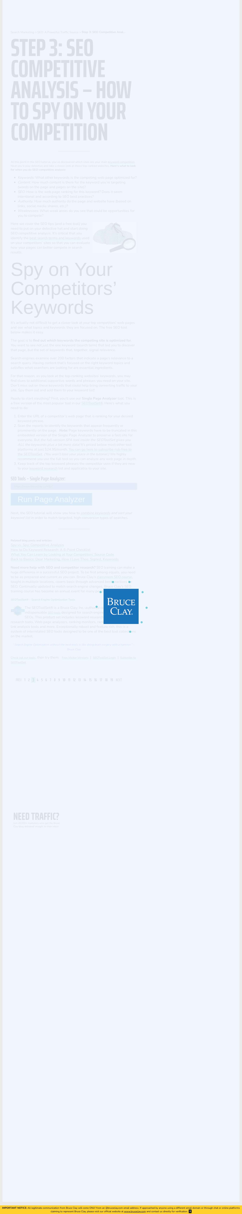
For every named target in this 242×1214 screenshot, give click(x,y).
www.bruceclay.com (135, 1211)
